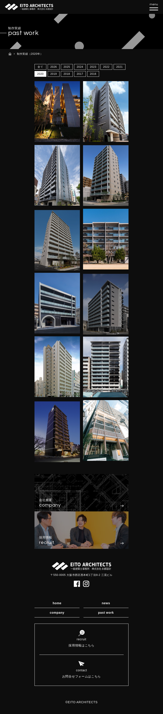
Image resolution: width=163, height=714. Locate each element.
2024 (80, 66)
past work (106, 612)
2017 (80, 73)
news (106, 603)
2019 (53, 73)
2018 (66, 73)
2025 (66, 66)
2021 (119, 66)
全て (40, 66)
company (57, 612)
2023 (93, 66)
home (57, 603)
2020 (40, 73)
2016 (93, 73)
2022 (106, 66)
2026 (53, 66)
